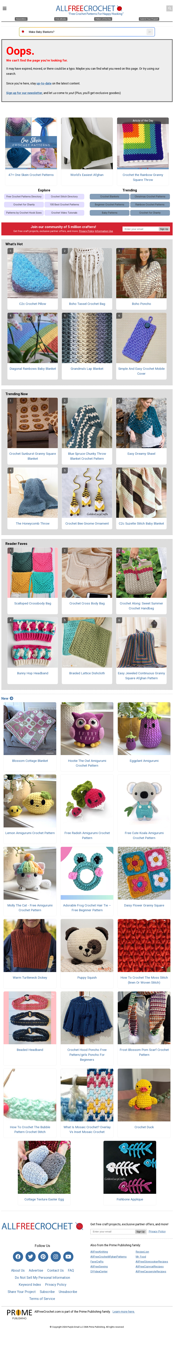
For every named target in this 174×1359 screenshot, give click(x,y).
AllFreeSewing (99, 1266)
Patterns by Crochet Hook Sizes (24, 212)
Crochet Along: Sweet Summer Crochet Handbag (141, 605)
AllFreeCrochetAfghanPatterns (108, 1256)
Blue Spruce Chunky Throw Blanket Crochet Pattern (87, 456)
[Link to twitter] (30, 1257)
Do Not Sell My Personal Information (42, 1278)
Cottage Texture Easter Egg (44, 1199)
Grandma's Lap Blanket (87, 369)
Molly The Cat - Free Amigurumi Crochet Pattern (30, 907)
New (7, 698)
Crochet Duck (144, 1127)
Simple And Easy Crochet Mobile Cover (141, 371)
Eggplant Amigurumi (144, 761)
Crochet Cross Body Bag (87, 603)
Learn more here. (124, 1311)
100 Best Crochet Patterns (64, 204)
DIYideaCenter (99, 1271)
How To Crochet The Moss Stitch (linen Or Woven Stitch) (144, 980)
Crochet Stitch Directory (64, 196)
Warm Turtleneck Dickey (30, 978)
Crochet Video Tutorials (64, 212)
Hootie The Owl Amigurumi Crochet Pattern (87, 763)
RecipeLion (142, 1251)
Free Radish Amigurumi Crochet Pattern (87, 835)
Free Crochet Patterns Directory (23, 196)
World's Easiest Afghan (86, 175)
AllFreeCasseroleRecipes (151, 1271)
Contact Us (55, 1270)
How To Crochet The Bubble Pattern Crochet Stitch (30, 1129)
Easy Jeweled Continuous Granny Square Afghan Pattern (141, 675)
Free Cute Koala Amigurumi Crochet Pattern (144, 835)
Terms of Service (42, 1299)
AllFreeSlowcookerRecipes (152, 1261)
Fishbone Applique (130, 1199)
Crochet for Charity (24, 204)
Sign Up (164, 229)
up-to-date (44, 83)
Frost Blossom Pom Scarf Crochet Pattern (144, 1052)
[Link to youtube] (68, 1257)
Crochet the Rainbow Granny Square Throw (143, 177)
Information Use (104, 231)
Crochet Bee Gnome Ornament (87, 523)
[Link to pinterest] (43, 1257)
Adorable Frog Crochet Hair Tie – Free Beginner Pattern (87, 907)
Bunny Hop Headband (32, 673)
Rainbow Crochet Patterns (149, 204)
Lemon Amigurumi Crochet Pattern (30, 833)
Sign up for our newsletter (24, 93)
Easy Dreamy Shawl (141, 454)
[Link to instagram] (56, 1257)
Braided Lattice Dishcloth (87, 673)
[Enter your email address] (112, 1231)
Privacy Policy (86, 231)
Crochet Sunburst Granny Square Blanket (32, 456)
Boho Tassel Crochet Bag (87, 304)
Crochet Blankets (109, 196)
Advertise (36, 1270)
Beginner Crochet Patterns (109, 204)
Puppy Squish (87, 978)
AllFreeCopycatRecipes (150, 1266)
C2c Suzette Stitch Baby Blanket (141, 523)
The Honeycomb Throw (32, 523)
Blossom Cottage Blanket (30, 761)
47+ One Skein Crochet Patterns (31, 175)
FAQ (71, 1270)
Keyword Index (30, 1285)
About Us (18, 1270)
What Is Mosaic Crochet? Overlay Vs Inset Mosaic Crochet (87, 1129)
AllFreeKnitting (99, 1251)
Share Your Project (22, 1292)
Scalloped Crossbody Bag (32, 603)
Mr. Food (141, 1256)
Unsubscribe (68, 1292)
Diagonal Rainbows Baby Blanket (33, 369)
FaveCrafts (96, 1261)
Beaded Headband (30, 1050)
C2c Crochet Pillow (32, 304)
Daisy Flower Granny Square (144, 905)
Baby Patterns (109, 212)
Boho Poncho (141, 304)
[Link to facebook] (18, 1257)
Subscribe (47, 1292)
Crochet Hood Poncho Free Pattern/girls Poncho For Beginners (87, 1055)
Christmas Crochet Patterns (150, 196)
